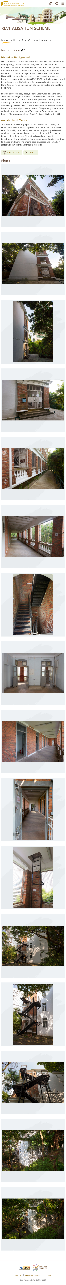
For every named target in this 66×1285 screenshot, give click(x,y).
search (57, 3)
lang (51, 3)
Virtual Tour (13, 152)
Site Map (47, 1275)
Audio (23, 50)
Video (32, 152)
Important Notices (32, 1275)
